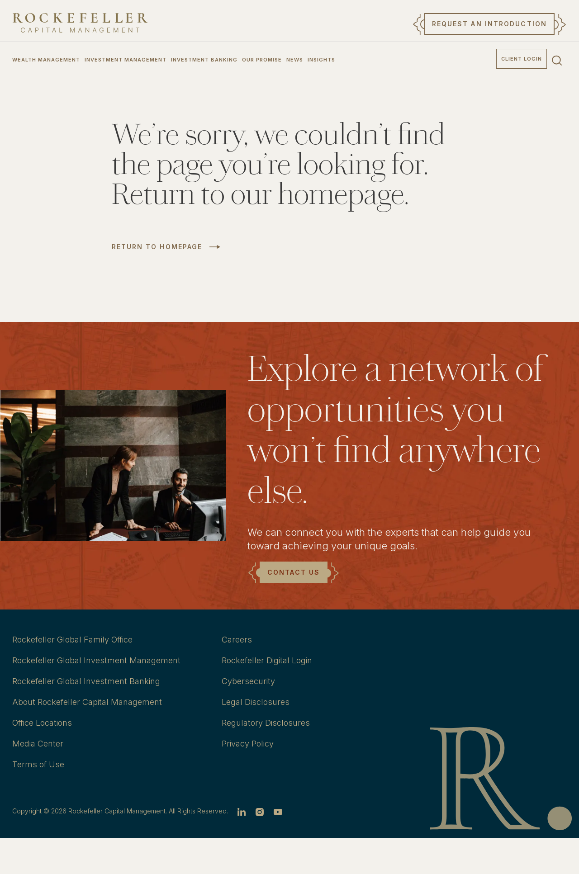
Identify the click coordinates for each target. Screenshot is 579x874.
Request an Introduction (489, 24)
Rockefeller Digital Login (267, 660)
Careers (237, 639)
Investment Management (125, 60)
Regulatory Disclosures (266, 723)
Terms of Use (38, 764)
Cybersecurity (248, 681)
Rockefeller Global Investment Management (96, 660)
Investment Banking (204, 60)
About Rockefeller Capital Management (87, 702)
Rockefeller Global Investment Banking (86, 681)
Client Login (521, 59)
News (294, 60)
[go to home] (80, 23)
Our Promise (262, 60)
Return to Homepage (157, 246)
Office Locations (42, 723)
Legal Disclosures (256, 702)
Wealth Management (46, 60)
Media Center (37, 743)
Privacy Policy (248, 743)
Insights (321, 60)
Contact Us (293, 572)
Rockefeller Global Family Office (72, 639)
